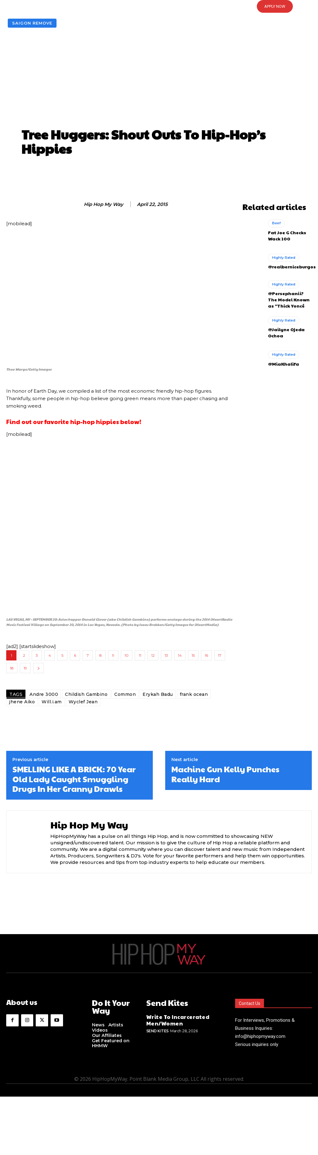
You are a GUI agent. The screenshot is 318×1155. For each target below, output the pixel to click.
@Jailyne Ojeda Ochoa (284, 328)
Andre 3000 (44, 694)
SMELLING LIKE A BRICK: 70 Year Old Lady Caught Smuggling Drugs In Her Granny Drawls (74, 778)
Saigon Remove (32, 23)
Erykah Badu (158, 694)
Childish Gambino (86, 694)
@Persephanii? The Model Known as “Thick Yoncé (288, 296)
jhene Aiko (22, 702)
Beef (276, 223)
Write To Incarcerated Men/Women (172, 1018)
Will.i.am (52, 702)
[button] (159, 6)
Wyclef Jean (83, 702)
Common (125, 694)
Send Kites (157, 1027)
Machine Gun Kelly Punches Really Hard (225, 773)
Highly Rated (283, 257)
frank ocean (194, 694)
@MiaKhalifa (281, 359)
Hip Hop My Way (103, 204)
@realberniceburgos (289, 265)
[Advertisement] (159, 78)
